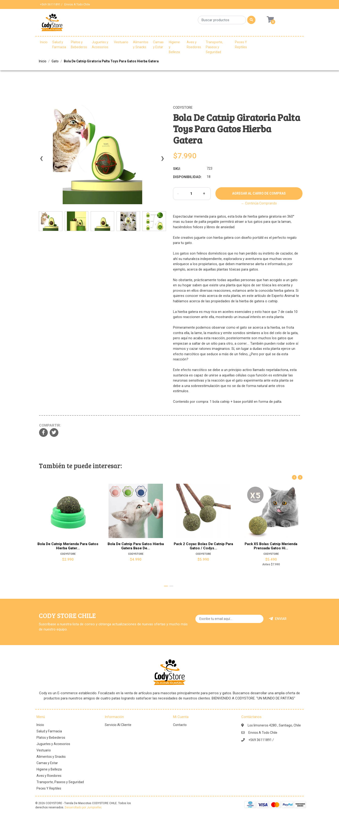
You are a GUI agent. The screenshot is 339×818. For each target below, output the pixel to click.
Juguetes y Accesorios (100, 44)
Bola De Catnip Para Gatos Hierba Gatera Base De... (136, 546)
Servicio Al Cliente (118, 725)
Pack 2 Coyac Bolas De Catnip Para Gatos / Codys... (203, 546)
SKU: (177, 169)
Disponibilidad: (187, 177)
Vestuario (121, 42)
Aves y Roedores (194, 44)
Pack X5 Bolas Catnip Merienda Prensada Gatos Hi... (271, 546)
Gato (55, 61)
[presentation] (41, 160)
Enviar (278, 618)
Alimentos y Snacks (140, 44)
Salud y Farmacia (59, 44)
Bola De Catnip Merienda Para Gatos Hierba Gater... (67, 546)
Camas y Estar (158, 44)
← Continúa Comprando (259, 203)
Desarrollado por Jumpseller (83, 807)
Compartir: (50, 425)
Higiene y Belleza (174, 47)
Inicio (44, 42)
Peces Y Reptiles (241, 44)
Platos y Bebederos (79, 44)
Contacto (180, 725)
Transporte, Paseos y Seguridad (214, 47)
